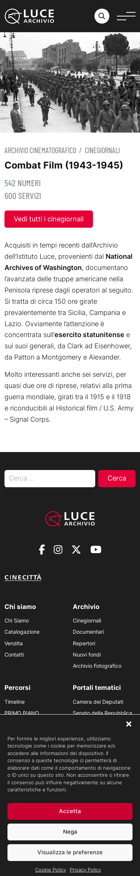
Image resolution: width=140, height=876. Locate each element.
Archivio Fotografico (97, 666)
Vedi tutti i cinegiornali (49, 219)
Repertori (84, 643)
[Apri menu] (126, 16)
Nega (70, 841)
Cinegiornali (102, 150)
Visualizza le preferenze (70, 861)
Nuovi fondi (87, 654)
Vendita (13, 643)
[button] (129, 733)
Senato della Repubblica (102, 713)
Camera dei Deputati (98, 701)
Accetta (70, 820)
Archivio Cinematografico (40, 150)
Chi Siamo (16, 620)
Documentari (88, 631)
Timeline (14, 701)
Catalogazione (22, 631)
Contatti (14, 654)
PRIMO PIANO (21, 713)
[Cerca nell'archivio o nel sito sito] (101, 16)
